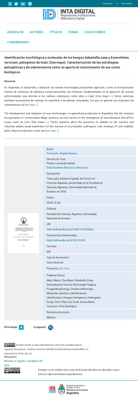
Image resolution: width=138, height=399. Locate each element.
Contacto (107, 3)
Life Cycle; (73, 302)
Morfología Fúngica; (84, 284)
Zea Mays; (68, 280)
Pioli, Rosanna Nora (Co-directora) (67, 167)
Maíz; (50, 280)
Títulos (55, 32)
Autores (36, 32)
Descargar (10, 327)
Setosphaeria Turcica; (60, 284)
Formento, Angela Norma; (62, 153)
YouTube (23, 4)
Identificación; (79, 293)
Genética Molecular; (82, 289)
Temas (73, 32)
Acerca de (15, 32)
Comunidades (18, 42)
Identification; (55, 297)
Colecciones (94, 32)
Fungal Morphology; (58, 289)
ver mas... (31, 104)
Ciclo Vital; (60, 302)
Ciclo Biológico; (68, 306)
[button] (117, 3)
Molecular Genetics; (59, 293)
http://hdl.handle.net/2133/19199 (66, 240)
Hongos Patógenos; (75, 297)
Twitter (16, 4)
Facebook (10, 4)
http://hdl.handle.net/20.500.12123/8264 (70, 229)
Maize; (58, 280)
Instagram (30, 4)
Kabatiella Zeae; (84, 280)
